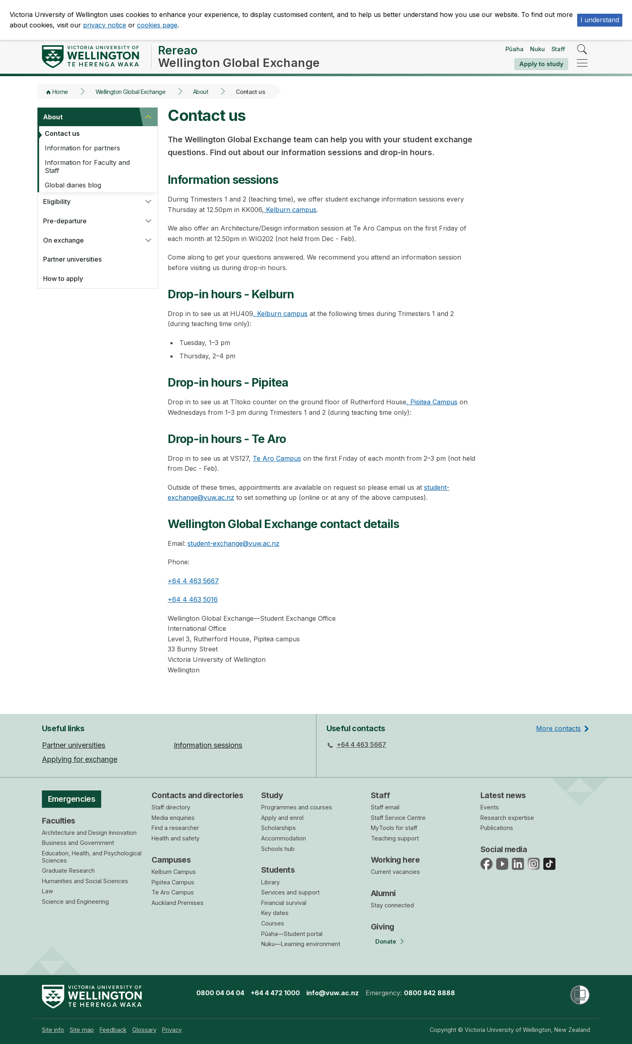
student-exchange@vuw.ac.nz (233, 543)
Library (270, 882)
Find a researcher (175, 827)
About (200, 91)
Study (272, 795)
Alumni (383, 893)
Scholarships (278, 827)
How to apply (63, 279)
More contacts (558, 728)
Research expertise (507, 817)
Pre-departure (65, 221)
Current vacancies (395, 871)
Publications (496, 827)
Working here (395, 860)
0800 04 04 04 (220, 993)
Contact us (62, 133)
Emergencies (72, 799)
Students (278, 870)
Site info (53, 1029)
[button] (148, 117)
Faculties (58, 821)
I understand (599, 20)
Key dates (275, 912)
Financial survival (283, 902)
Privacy (172, 1029)
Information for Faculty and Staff (87, 166)
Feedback (113, 1029)
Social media (503, 849)
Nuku (537, 49)
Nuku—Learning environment (300, 943)
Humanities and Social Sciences (85, 881)
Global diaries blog (73, 185)
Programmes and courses (296, 807)
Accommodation (283, 838)
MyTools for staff (394, 827)
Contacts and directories (197, 795)
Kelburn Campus (174, 871)
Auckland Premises (178, 902)
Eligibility (57, 202)
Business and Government (78, 842)
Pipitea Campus (173, 882)
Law (47, 891)
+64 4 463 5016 (193, 599)
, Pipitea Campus (431, 402)
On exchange (63, 240)
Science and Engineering (75, 901)
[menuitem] (53, 1029)
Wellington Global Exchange (130, 91)
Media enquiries (173, 817)
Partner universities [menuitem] (73, 745)
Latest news (503, 795)
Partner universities (72, 259)
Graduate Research (68, 870)
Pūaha (514, 49)
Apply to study (541, 64)
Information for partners (82, 148)
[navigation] (582, 63)
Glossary (144, 1029)
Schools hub (278, 848)
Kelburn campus (290, 210)
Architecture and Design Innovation (89, 832)
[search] (582, 50)
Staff (558, 49)
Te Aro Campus (277, 458)
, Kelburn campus (280, 314)
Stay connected (392, 905)
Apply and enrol (282, 817)
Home (60, 91)
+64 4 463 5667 (193, 581)
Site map (82, 1029)
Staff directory (171, 807)
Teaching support (395, 838)
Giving (382, 927)
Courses (272, 923)
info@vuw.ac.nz (332, 993)
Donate (385, 941)
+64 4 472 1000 (275, 993)
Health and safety (176, 838)
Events (489, 807)
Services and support (290, 892)
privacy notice (104, 25)
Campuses (171, 860)
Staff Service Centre (398, 817)
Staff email (385, 807)
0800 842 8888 (429, 993)
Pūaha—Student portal (291, 933)
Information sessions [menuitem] (208, 745)
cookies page (157, 25)
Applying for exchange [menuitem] (79, 759)
